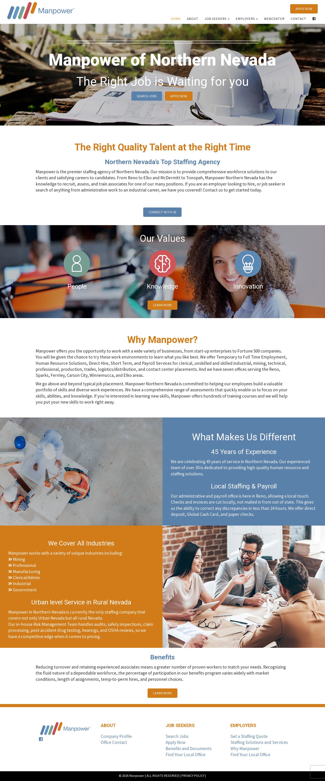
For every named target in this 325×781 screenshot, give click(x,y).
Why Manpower (244, 748)
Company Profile (116, 736)
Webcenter (274, 19)
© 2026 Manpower (131, 776)
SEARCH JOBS (147, 96)
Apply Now (176, 742)
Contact (298, 19)
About (192, 19)
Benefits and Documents (189, 748)
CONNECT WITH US (162, 212)
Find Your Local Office (185, 754)
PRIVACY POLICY (192, 776)
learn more (162, 305)
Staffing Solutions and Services (259, 742)
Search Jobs (177, 736)
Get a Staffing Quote (249, 736)
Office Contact (114, 742)
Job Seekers (217, 19)
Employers (247, 19)
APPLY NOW (304, 9)
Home (176, 19)
